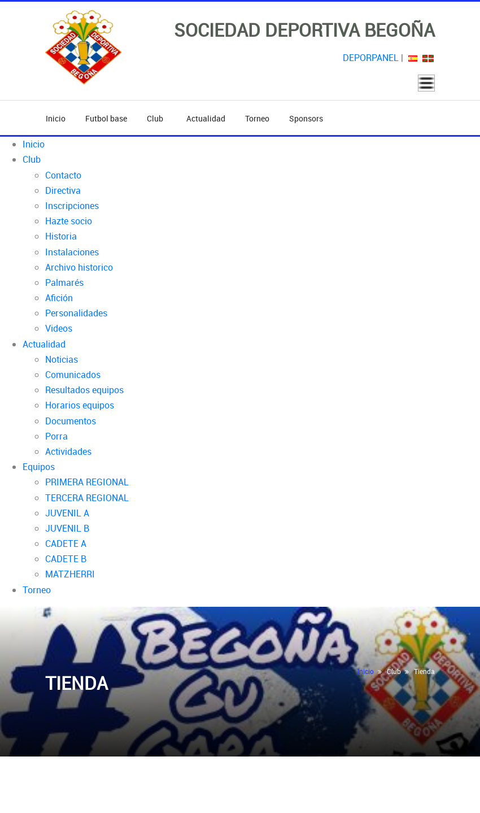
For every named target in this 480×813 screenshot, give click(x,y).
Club (157, 118)
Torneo (257, 118)
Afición (59, 298)
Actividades (68, 451)
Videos (58, 328)
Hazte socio (68, 221)
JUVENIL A (67, 513)
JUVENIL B (67, 528)
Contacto (63, 175)
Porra (56, 436)
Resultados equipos (84, 390)
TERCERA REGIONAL (87, 498)
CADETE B (65, 559)
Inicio (56, 118)
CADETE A (65, 543)
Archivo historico (79, 267)
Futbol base (106, 118)
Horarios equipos (79, 405)
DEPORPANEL (371, 57)
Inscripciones (72, 205)
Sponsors (306, 118)
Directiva (63, 190)
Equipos (39, 466)
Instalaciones (72, 252)
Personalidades (76, 313)
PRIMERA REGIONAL (87, 482)
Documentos (70, 421)
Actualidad (205, 118)
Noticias (61, 359)
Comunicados (73, 374)
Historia (61, 236)
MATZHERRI (70, 574)
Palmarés (64, 282)
